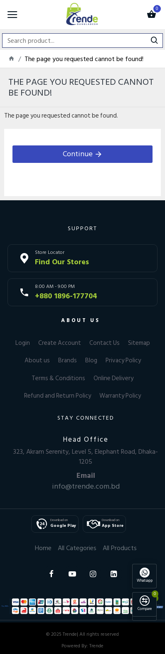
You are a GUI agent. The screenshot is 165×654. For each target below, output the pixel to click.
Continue (78, 154)
